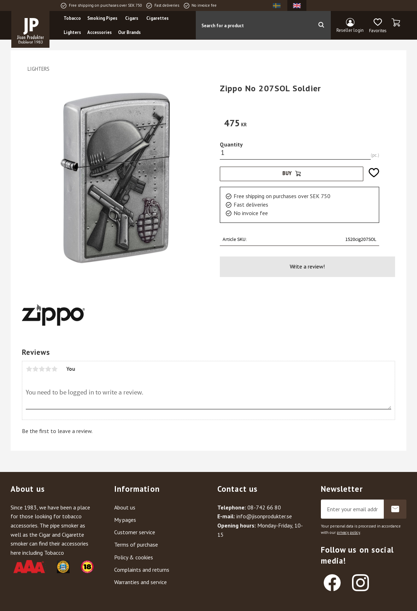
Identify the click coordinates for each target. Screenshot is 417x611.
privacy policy (348, 532)
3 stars (42, 369)
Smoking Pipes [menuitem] (102, 18)
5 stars (54, 369)
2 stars (35, 369)
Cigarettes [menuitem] (157, 18)
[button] (377, 25)
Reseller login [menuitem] (350, 30)
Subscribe (395, 509)
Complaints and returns (141, 569)
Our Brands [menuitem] (129, 32)
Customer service (134, 532)
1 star (29, 369)
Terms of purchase (136, 544)
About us (124, 507)
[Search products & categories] (253, 25)
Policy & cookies (133, 557)
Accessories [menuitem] (99, 32)
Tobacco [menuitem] (72, 18)
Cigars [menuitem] (131, 18)
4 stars (48, 369)
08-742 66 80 (264, 507)
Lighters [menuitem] (72, 32)
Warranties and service (140, 582)
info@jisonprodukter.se (264, 516)
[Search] (321, 25)
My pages (125, 519)
